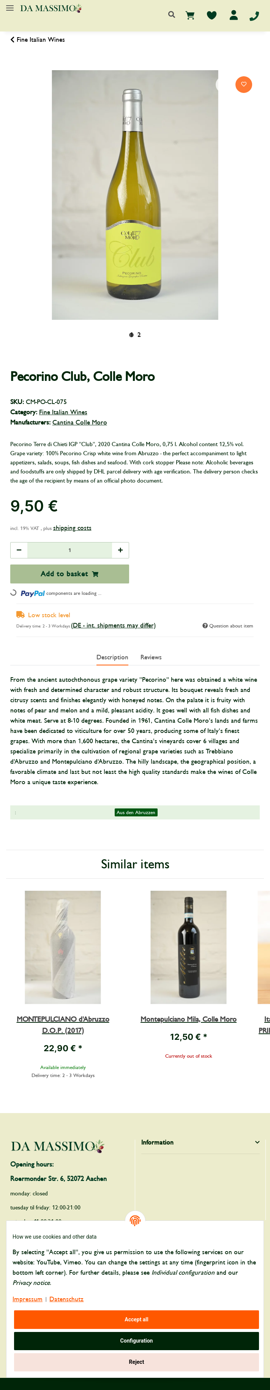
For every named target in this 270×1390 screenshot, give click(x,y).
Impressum (28, 1299)
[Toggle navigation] (10, 4)
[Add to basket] (16, 66)
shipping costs (72, 528)
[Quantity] (69, 550)
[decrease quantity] (19, 550)
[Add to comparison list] (224, 84)
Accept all (136, 1319)
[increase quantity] (120, 550)
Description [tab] (112, 657)
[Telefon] (254, 15)
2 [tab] (139, 335)
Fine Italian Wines (63, 412)
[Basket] (190, 15)
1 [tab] (131, 335)
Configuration (136, 1341)
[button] (171, 15)
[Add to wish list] (243, 84)
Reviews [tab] (151, 657)
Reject (136, 1362)
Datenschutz (66, 1299)
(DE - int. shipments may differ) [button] (113, 625)
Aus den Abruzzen (136, 813)
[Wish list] (212, 15)
